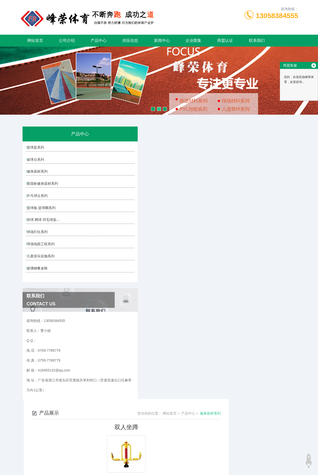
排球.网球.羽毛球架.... (45, 233)
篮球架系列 (37, 148)
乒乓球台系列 (39, 205)
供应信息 (130, 40)
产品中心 (98, 40)
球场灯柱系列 (39, 247)
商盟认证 (225, 40)
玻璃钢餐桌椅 (39, 289)
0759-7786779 (100, 451)
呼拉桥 (124, 208)
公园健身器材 (129, 216)
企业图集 (193, 40)
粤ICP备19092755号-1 (195, 459)
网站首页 (35, 40)
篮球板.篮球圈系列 (43, 219)
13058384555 (277, 16)
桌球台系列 (37, 162)
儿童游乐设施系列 (42, 275)
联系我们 (257, 40)
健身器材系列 (39, 177)
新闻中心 (162, 40)
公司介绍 (67, 40)
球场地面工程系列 (42, 261)
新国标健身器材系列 (44, 191)
